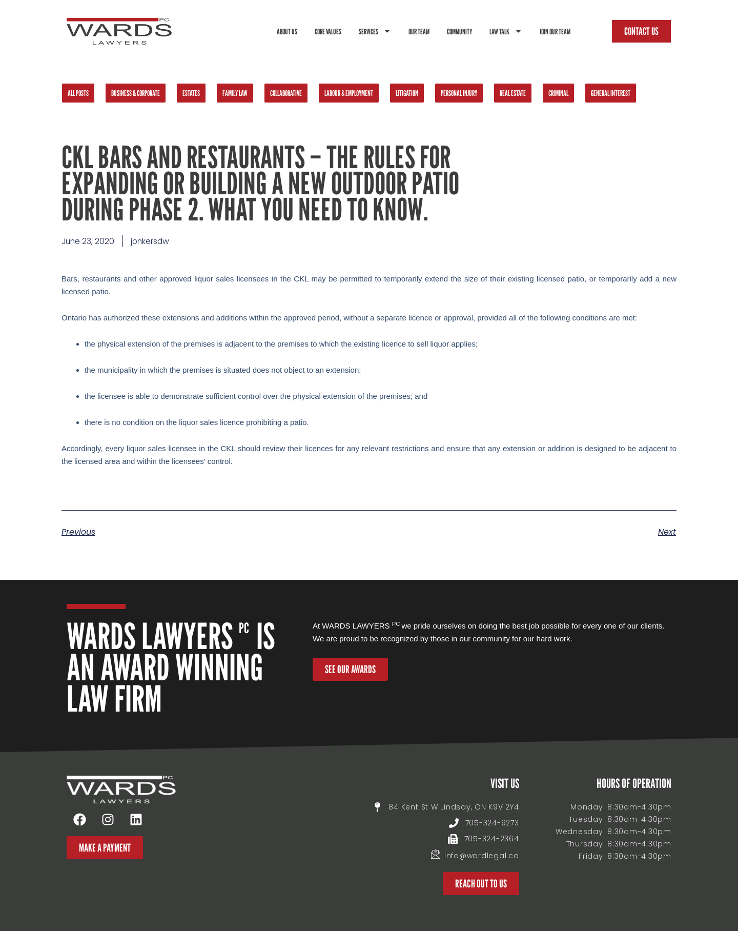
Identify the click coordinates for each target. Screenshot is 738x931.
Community (459, 31)
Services (375, 31)
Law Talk (505, 31)
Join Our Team (555, 31)
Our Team (418, 31)
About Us (287, 31)
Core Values (328, 31)
